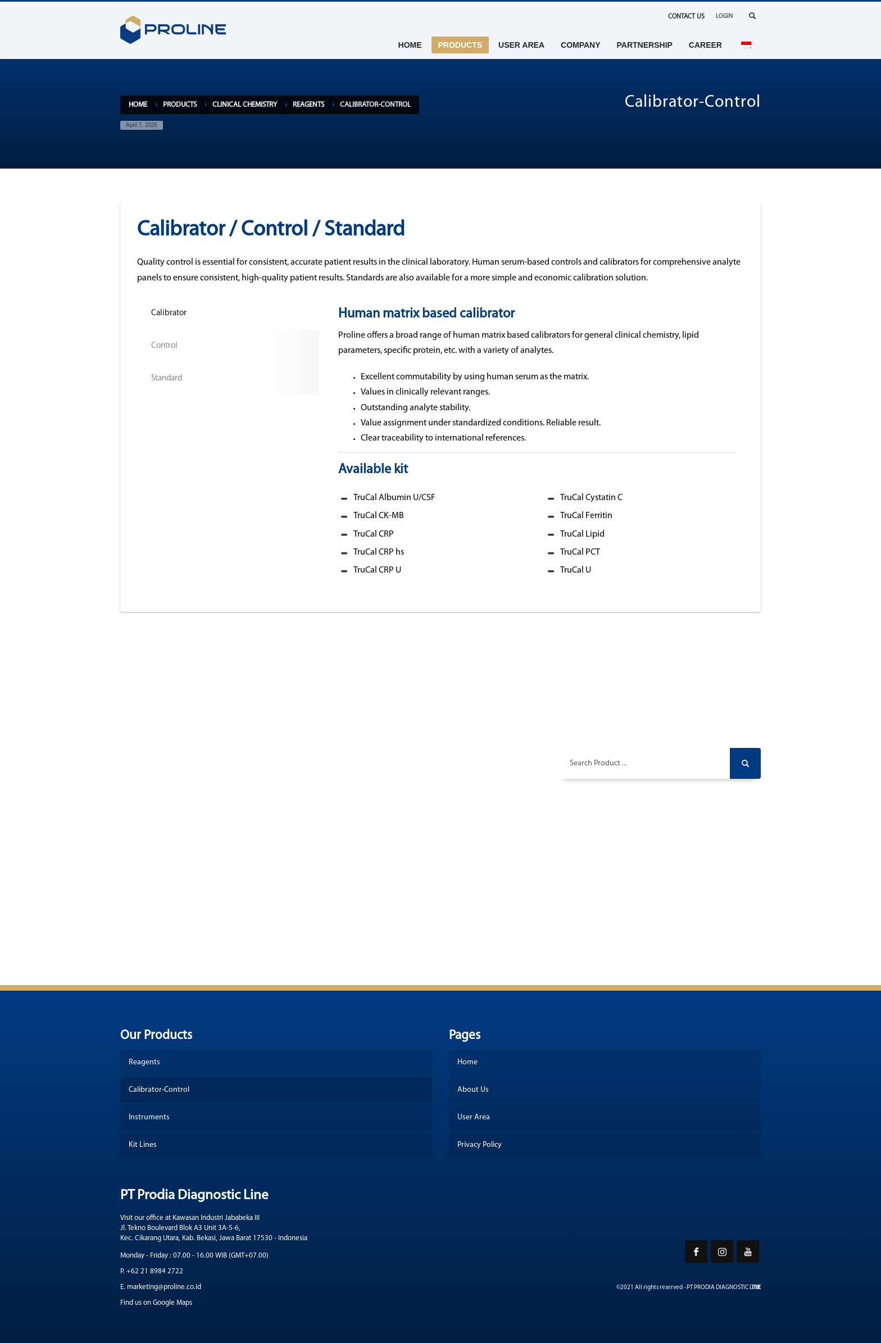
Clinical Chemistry (244, 104)
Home (138, 104)
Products (180, 104)
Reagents (308, 104)
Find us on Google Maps (156, 1302)
